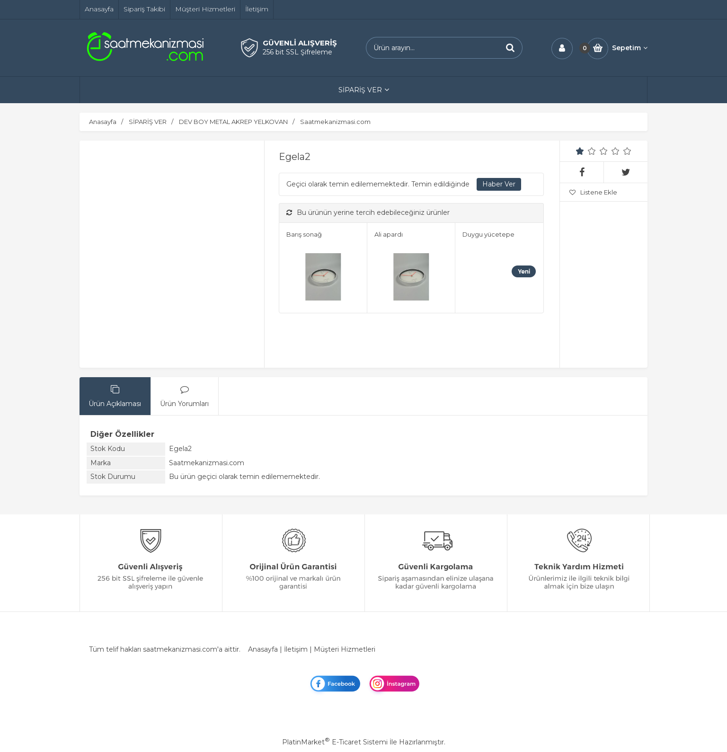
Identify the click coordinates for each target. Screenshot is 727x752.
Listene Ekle (593, 192)
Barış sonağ (304, 234)
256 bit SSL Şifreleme (297, 52)
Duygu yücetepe (488, 234)
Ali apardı (388, 234)
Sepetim (629, 48)
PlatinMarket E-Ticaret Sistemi (335, 742)
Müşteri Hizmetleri (344, 649)
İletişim (296, 649)
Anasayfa (263, 649)
